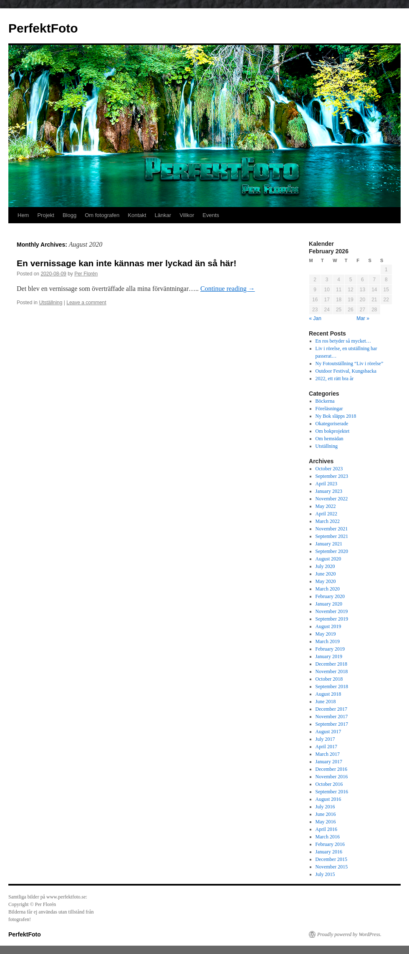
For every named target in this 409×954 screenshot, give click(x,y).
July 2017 (325, 739)
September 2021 (332, 536)
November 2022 (332, 499)
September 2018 (332, 686)
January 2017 (329, 762)
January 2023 (329, 491)
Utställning (50, 302)
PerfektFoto (43, 28)
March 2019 (328, 641)
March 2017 (328, 754)
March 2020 (328, 589)
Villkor (186, 215)
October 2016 (329, 784)
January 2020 (329, 604)
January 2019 (329, 656)
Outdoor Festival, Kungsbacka (346, 371)
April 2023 (326, 484)
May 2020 (326, 581)
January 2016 (329, 852)
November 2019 (332, 611)
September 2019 (332, 619)
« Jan (315, 318)
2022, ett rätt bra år (335, 378)
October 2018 (329, 679)
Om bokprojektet (333, 431)
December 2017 (331, 709)
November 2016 (332, 777)
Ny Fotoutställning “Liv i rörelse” (350, 363)
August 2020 (328, 559)
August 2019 (328, 626)
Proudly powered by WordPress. (349, 934)
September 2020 (332, 551)
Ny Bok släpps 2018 (336, 416)
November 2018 (332, 671)
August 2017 (328, 731)
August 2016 (328, 799)
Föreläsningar (329, 408)
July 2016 (325, 807)
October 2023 (329, 469)
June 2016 (326, 814)
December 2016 (331, 769)
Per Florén (86, 274)
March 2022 (328, 521)
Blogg (69, 215)
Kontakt (137, 215)
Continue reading (227, 288)
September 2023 (332, 476)
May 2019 (326, 634)
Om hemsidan (329, 439)
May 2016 (326, 822)
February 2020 (330, 596)
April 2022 (326, 514)
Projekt (45, 215)
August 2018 (328, 694)
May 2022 (326, 506)
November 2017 (332, 716)
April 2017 (326, 747)
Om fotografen (102, 215)
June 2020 (326, 574)
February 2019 (330, 649)
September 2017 (332, 724)
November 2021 (332, 529)
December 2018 (331, 664)
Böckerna (325, 401)
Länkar (162, 215)
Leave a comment (86, 302)
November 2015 (332, 867)
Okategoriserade (332, 424)
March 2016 (328, 837)
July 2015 (325, 874)
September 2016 (332, 792)
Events (210, 215)
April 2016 (326, 829)
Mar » (362, 318)
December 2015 (331, 859)
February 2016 (330, 844)
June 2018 (326, 701)
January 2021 (329, 544)
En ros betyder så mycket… (343, 341)
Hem (23, 215)
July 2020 (325, 566)
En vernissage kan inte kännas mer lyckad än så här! (126, 263)
